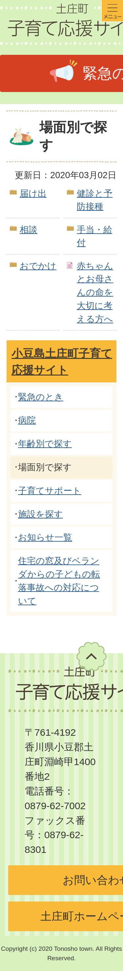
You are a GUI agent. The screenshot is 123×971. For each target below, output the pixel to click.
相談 (28, 229)
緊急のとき (40, 397)
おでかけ (38, 266)
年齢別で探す (45, 444)
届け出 (33, 193)
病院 (27, 420)
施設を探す (40, 514)
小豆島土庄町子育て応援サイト (61, 361)
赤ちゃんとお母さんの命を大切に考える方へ (95, 292)
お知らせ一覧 (45, 537)
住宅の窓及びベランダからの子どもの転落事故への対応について (59, 581)
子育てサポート (49, 491)
